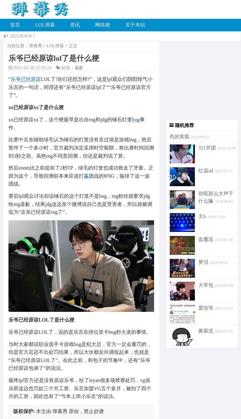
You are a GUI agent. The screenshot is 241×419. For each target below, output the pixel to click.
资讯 (75, 25)
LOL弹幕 (45, 25)
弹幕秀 (35, 46)
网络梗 (102, 25)
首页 (15, 25)
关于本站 (135, 25)
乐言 (79, 67)
